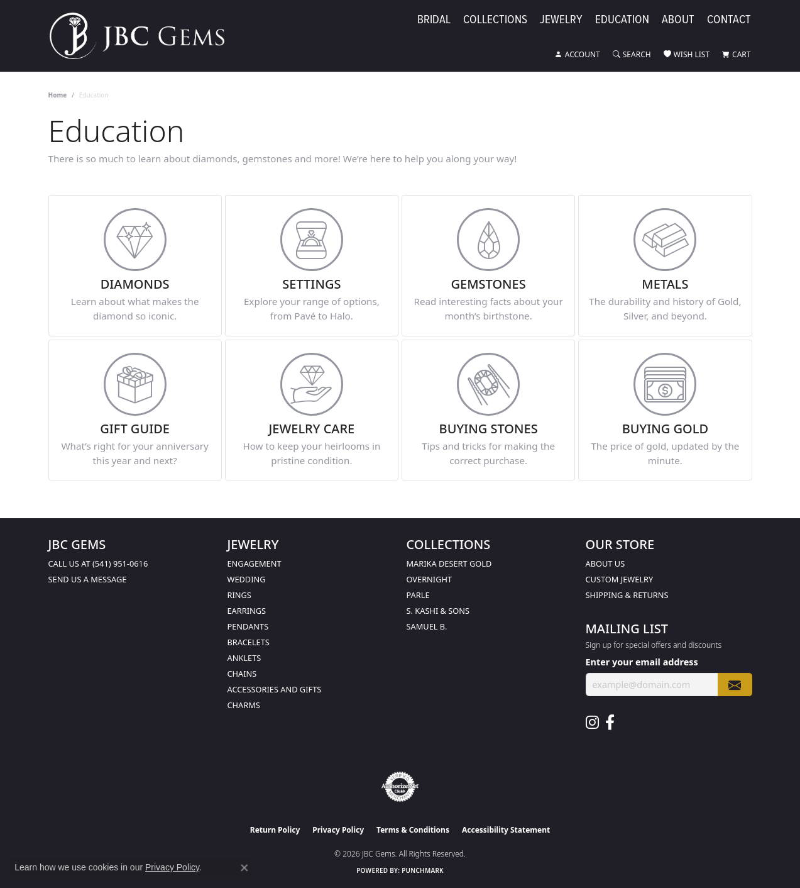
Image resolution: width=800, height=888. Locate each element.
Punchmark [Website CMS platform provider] (423, 870)
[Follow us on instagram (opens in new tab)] (592, 722)
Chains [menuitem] (242, 673)
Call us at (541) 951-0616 (98, 563)
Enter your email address (642, 662)
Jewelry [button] (561, 20)
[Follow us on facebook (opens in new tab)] (610, 722)
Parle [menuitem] (418, 595)
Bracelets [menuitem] (248, 642)
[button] (577, 54)
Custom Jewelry (620, 579)
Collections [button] (495, 20)
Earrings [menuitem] (246, 610)
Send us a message (87, 579)
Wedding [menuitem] (246, 579)
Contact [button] (729, 20)
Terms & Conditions (412, 829)
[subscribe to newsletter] (735, 684)
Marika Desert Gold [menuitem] (449, 563)
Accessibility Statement (506, 829)
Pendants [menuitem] (248, 626)
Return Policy (275, 829)
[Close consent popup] (244, 868)
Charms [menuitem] (243, 705)
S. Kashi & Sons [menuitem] (438, 610)
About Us (605, 563)
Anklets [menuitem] (244, 657)
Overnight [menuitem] (429, 579)
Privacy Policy (338, 829)
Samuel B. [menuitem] (427, 626)
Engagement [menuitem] (254, 563)
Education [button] (622, 20)
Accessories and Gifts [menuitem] (274, 689)
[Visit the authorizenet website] (400, 786)
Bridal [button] (434, 20)
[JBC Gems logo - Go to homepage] (143, 36)
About (678, 20)
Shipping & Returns (627, 595)
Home (57, 95)
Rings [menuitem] (239, 595)
